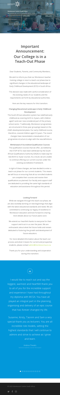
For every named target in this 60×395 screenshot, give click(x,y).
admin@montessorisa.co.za (40, 245)
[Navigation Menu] (51, 4)
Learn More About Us (17, 24)
